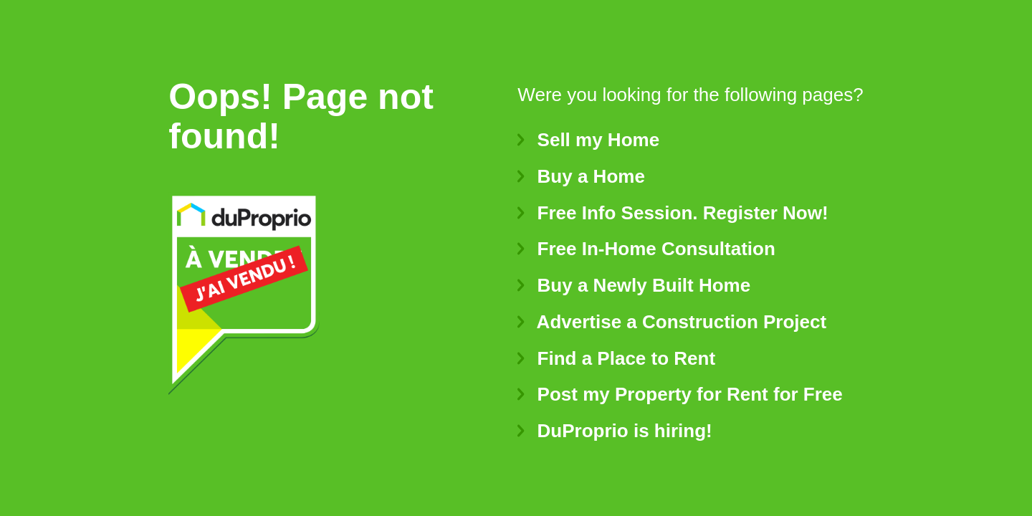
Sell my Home (588, 139)
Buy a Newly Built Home (633, 285)
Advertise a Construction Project (671, 322)
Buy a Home (581, 176)
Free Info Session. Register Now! (672, 213)
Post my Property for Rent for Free (679, 394)
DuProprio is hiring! (614, 430)
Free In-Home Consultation (646, 248)
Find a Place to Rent (616, 358)
